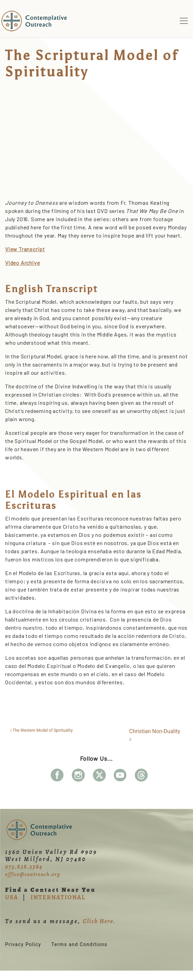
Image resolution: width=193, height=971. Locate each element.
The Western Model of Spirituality (41, 730)
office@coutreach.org (32, 874)
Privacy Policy (23, 944)
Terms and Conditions (79, 944)
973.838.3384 (24, 866)
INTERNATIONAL (58, 897)
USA (11, 897)
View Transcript (25, 249)
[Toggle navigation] (184, 21)
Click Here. (99, 921)
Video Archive (22, 262)
